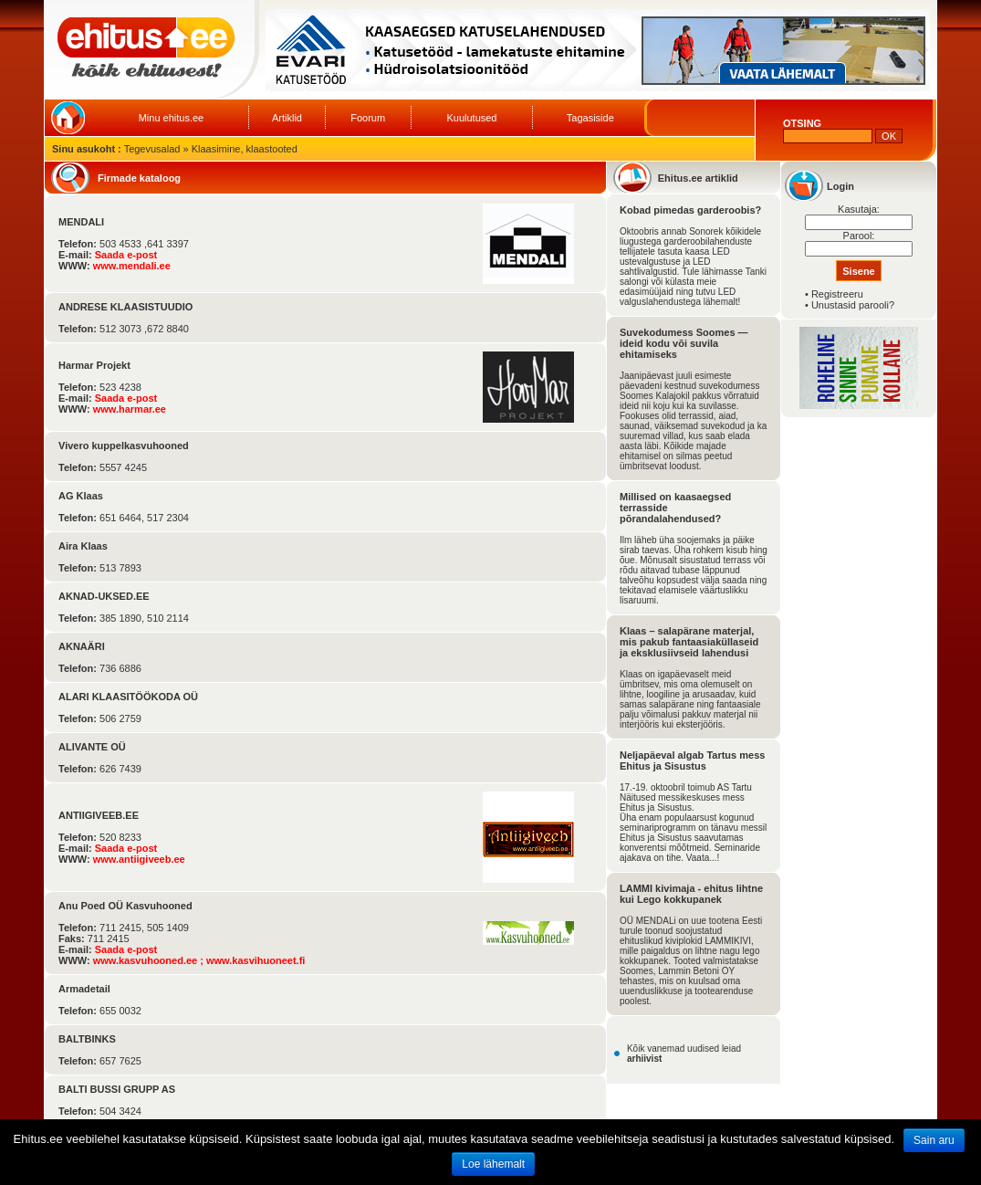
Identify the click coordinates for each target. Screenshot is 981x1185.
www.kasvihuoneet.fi (255, 960)
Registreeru (837, 293)
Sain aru (934, 1140)
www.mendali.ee (132, 265)
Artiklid (287, 117)
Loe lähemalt (493, 1164)
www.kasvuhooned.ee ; (149, 960)
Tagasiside (590, 117)
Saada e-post (126, 254)
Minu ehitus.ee (171, 117)
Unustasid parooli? (852, 304)
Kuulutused (471, 117)
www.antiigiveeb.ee (139, 859)
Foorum (367, 117)
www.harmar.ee (129, 409)
